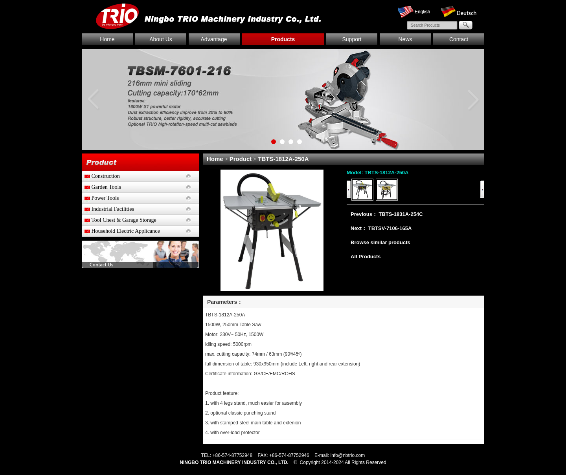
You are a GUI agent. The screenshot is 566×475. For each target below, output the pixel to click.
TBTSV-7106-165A (390, 228)
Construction (101, 176)
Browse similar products (380, 242)
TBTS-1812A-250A (283, 158)
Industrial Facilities (108, 209)
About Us (160, 39)
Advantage (214, 39)
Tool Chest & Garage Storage (119, 220)
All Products (366, 256)
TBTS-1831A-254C (401, 214)
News (405, 39)
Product (241, 158)
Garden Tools (101, 187)
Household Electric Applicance (121, 231)
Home (107, 39)
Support (351, 39)
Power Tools (100, 198)
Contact (458, 39)
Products (283, 39)
